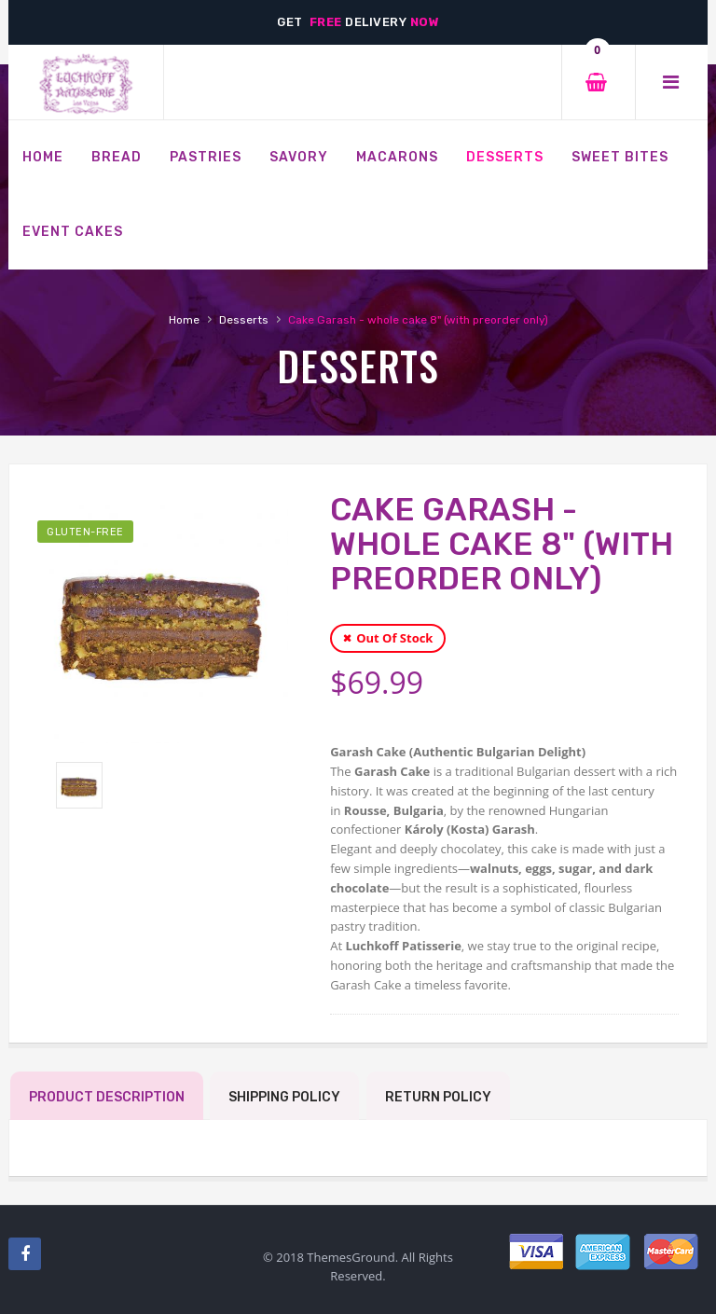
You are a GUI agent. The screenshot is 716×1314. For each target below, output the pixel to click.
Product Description (107, 1097)
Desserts (243, 319)
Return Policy (438, 1097)
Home (184, 319)
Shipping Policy (284, 1097)
